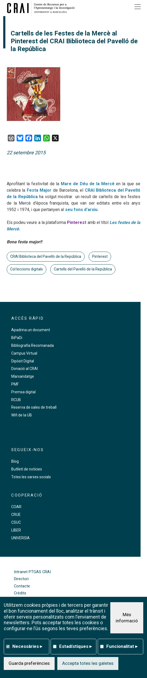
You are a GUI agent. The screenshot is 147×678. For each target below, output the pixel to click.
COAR (16, 507)
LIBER (16, 530)
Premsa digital (23, 392)
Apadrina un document (30, 330)
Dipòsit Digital (22, 361)
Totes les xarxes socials (31, 477)
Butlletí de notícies (26, 469)
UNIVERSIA (20, 538)
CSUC (16, 522)
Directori (21, 579)
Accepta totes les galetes (88, 663)
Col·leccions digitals (26, 269)
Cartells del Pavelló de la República (83, 269)
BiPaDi (16, 338)
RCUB (16, 400)
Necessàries (27, 646)
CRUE (16, 514)
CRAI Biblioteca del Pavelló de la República (45, 256)
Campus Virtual (24, 353)
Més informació (127, 618)
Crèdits (20, 593)
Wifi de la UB (21, 415)
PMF (15, 384)
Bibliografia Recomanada (32, 345)
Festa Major (39, 190)
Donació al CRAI (24, 368)
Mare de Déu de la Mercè (87, 183)
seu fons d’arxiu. (81, 209)
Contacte (22, 586)
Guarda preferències (29, 663)
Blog (15, 461)
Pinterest (100, 256)
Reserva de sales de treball (33, 407)
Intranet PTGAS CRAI (32, 572)
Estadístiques (75, 646)
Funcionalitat (122, 646)
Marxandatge (22, 376)
